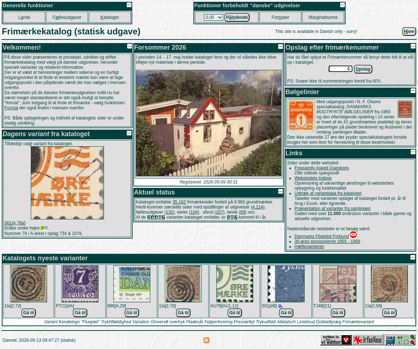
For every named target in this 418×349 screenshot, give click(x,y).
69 (242, 212)
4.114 (257, 207)
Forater (280, 17)
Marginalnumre (323, 17)
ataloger (109, 17)
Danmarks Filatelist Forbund (321, 236)
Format (11, 107)
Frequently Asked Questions (321, 168)
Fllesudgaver (67, 17)
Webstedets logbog (313, 178)
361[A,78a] (14, 223)
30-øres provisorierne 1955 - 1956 (327, 241)
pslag (363, 69)
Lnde (24, 17)
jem (409, 31)
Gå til (28, 312)
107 (219, 212)
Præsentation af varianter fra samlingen (332, 208)
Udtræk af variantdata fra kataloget (327, 193)
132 (169, 212)
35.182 (179, 202)
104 (194, 212)
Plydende (237, 17)
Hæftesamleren (309, 246)
